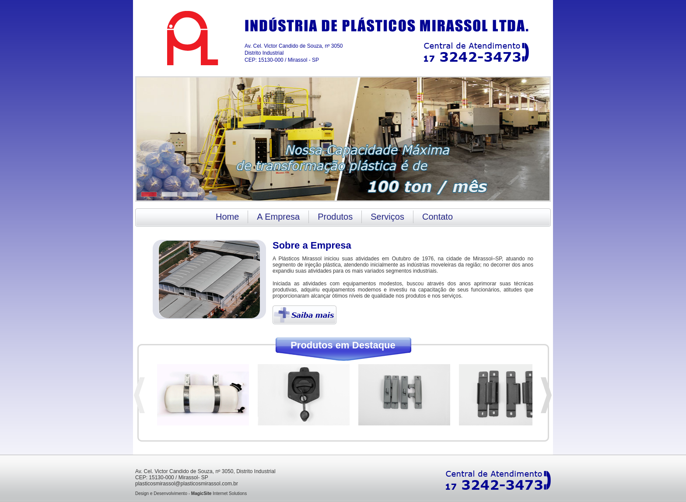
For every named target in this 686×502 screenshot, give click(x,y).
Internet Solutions (219, 493)
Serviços (387, 216)
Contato (437, 216)
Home (227, 216)
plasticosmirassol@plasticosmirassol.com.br (186, 484)
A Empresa (278, 216)
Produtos (335, 216)
